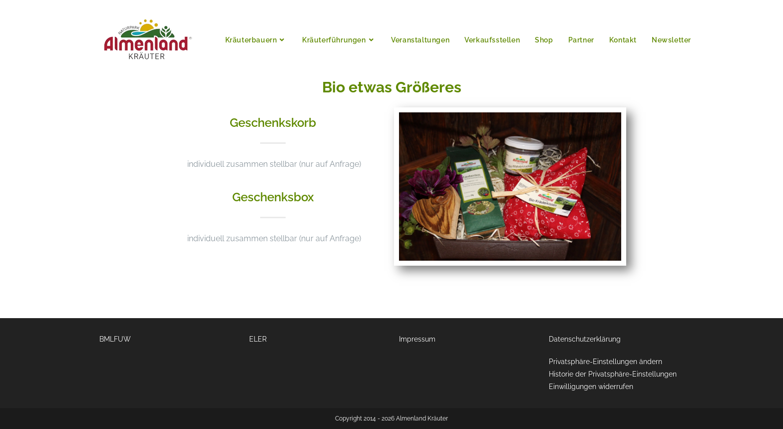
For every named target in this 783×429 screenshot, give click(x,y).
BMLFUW (115, 339)
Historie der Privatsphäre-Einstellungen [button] (613, 374)
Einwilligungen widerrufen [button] (591, 387)
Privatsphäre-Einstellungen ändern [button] (605, 362)
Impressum (417, 339)
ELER (258, 339)
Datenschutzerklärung (585, 339)
